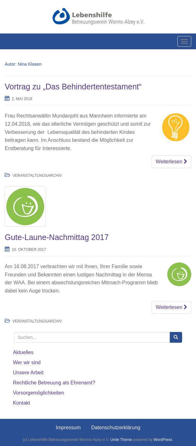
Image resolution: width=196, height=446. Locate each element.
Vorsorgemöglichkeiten (38, 392)
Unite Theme (121, 439)
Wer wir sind (27, 362)
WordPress (163, 439)
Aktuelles (23, 352)
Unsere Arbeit (28, 372)
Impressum (68, 427)
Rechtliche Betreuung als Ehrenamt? (54, 382)
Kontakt (21, 403)
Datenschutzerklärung (115, 427)
